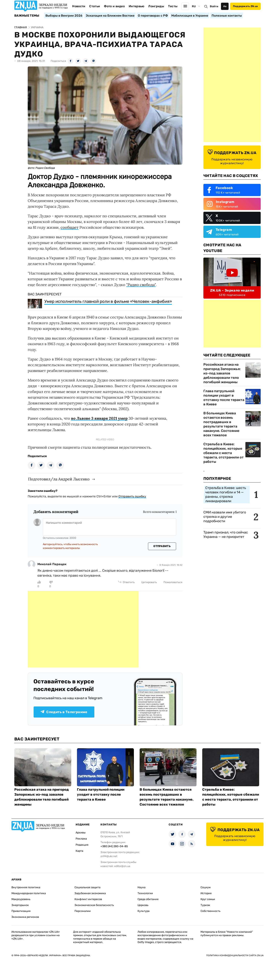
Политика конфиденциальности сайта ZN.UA (235, 955)
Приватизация (21, 911)
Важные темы (26, 15)
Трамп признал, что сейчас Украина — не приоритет (225, 534)
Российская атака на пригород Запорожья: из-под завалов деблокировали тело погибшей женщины (222, 373)
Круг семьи (208, 899)
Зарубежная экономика (90, 893)
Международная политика (28, 893)
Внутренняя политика (25, 887)
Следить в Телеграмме (63, 712)
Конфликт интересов (88, 899)
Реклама (81, 838)
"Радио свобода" (141, 284)
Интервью (136, 6)
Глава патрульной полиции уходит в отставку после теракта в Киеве (223, 397)
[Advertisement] (83, 629)
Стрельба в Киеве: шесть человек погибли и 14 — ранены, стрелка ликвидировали (225, 494)
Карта (79, 851)
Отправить (162, 546)
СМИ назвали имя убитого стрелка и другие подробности (224, 516)
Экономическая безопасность (94, 905)
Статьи (94, 6)
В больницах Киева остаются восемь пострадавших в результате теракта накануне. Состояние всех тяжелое (221, 424)
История (206, 893)
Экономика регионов (25, 917)
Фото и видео (114, 6)
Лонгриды (156, 6)
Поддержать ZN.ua (245, 6)
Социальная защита (87, 887)
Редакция (82, 844)
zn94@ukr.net (108, 856)
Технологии (145, 893)
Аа (224, 6)
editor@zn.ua (122, 866)
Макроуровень (20, 899)
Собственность (210, 911)
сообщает (69, 227)
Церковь (143, 905)
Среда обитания (148, 899)
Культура (144, 911)
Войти (214, 6)
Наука (142, 887)
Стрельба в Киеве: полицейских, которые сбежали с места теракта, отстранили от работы (223, 453)
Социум (206, 887)
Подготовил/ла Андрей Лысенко (59, 479)
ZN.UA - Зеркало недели (232, 290)
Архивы (81, 832)
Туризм (205, 905)
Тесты (173, 6)
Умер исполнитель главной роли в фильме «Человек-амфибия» (108, 301)
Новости (78, 6)
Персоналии (82, 911)
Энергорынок (20, 905)
